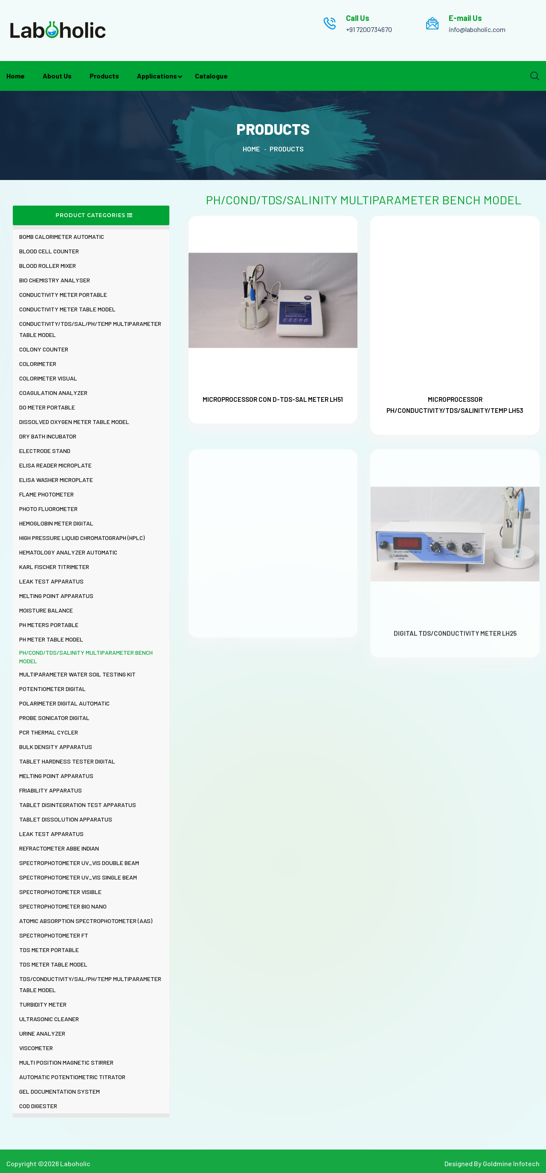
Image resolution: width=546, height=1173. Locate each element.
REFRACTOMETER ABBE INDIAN (59, 848)
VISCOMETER (36, 1047)
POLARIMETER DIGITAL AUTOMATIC (64, 703)
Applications (157, 76)
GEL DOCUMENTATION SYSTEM (59, 1091)
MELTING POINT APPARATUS (56, 595)
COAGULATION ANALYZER (53, 392)
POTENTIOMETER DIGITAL (52, 688)
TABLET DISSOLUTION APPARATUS (65, 819)
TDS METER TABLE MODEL (53, 964)
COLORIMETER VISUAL (48, 378)
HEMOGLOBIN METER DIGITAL (56, 523)
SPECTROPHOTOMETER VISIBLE (60, 891)
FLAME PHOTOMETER (46, 494)
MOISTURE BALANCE (46, 610)
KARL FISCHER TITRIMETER (54, 566)
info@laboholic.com (477, 29)
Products (104, 76)
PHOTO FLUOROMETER (48, 508)
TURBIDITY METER (43, 1004)
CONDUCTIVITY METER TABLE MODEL (67, 309)
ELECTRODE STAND (44, 450)
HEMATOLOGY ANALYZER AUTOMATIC (68, 552)
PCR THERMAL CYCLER (48, 732)
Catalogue (211, 76)
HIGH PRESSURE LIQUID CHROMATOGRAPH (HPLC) (82, 537)
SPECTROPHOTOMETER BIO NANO (63, 906)
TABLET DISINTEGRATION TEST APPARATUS (77, 804)
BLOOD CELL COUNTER (49, 251)
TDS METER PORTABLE (49, 949)
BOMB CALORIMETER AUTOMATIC (61, 236)
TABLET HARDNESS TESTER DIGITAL (67, 761)
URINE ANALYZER (42, 1033)
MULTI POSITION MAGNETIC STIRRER (66, 1062)
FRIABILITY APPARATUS (50, 790)
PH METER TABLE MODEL (51, 639)
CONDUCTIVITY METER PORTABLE (63, 294)
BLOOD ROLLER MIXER (47, 265)
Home (15, 76)
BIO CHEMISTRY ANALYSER (54, 280)
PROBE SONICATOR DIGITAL (54, 717)
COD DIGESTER (38, 1105)
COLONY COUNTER (43, 349)
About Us (57, 76)
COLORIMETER (37, 363)
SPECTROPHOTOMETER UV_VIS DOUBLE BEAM (79, 862)
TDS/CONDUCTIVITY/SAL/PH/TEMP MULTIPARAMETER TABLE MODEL (90, 984)
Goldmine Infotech (511, 1163)
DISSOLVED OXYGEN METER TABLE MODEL (74, 421)
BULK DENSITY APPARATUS (55, 746)
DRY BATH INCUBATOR (47, 436)
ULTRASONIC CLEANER (49, 1018)
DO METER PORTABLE (47, 407)
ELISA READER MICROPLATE (55, 465)
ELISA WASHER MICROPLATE (56, 479)
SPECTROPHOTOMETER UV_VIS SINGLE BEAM (78, 877)
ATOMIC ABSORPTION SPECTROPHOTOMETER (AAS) (85, 920)
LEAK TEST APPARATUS (51, 581)
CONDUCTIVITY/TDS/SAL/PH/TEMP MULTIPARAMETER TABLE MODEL (90, 329)
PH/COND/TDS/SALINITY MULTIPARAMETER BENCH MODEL (86, 657)
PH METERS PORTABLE (48, 624)
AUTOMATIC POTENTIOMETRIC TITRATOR (72, 1076)
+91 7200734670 (369, 29)
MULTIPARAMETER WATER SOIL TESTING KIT (77, 674)
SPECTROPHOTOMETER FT (53, 935)
